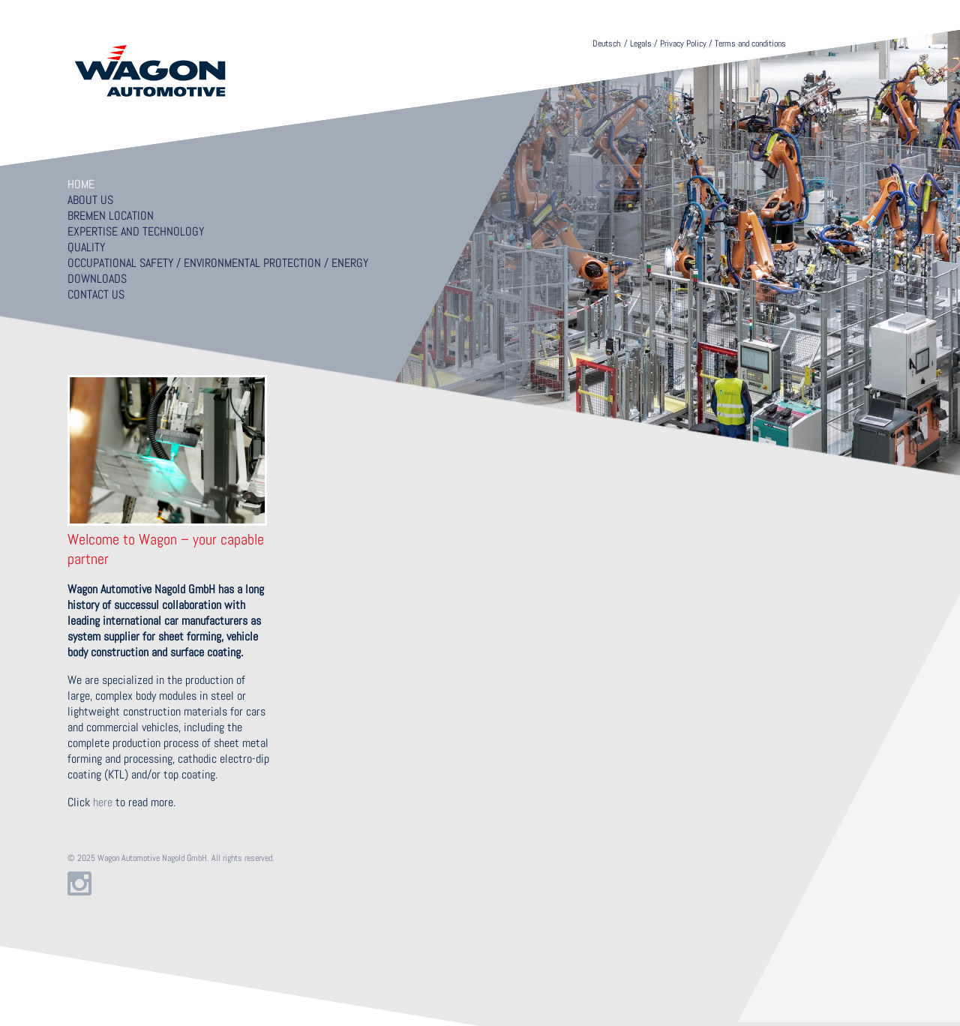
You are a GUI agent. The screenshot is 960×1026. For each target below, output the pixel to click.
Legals (641, 44)
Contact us (96, 294)
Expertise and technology (136, 231)
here (102, 802)
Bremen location (111, 216)
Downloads (97, 278)
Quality (86, 247)
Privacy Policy (683, 44)
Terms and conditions (750, 44)
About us (90, 200)
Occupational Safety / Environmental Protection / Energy (218, 263)
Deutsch (606, 44)
